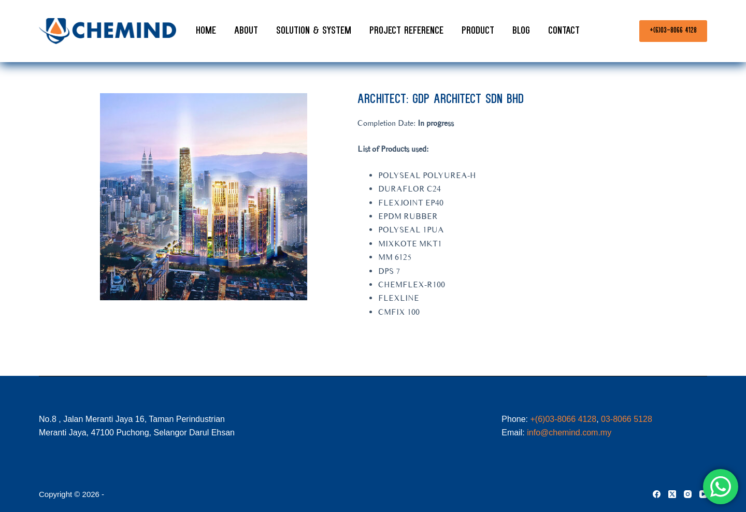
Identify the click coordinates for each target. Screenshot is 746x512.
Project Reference (406, 31)
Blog (521, 31)
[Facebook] (657, 494)
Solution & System (313, 31)
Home (206, 31)
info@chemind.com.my (569, 432)
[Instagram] (688, 494)
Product (478, 31)
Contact (564, 31)
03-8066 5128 (626, 419)
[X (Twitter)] (672, 494)
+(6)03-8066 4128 (673, 31)
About (246, 31)
